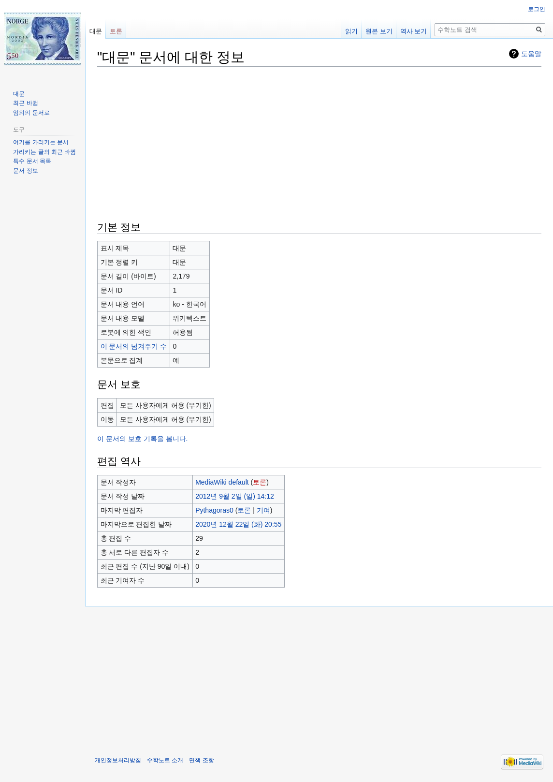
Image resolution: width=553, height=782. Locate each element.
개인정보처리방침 (118, 760)
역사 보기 (413, 31)
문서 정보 (25, 170)
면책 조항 (201, 760)
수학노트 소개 (165, 760)
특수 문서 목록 (32, 161)
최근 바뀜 (25, 103)
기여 (263, 510)
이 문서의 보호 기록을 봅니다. (142, 439)
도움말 (531, 54)
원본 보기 (379, 31)
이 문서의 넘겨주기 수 (134, 346)
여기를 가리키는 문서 (41, 142)
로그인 (536, 9)
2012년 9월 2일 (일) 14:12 (234, 496)
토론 (259, 482)
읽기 (351, 31)
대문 (95, 31)
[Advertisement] (319, 142)
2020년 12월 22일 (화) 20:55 (238, 524)
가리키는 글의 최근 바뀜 (44, 151)
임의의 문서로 (31, 112)
